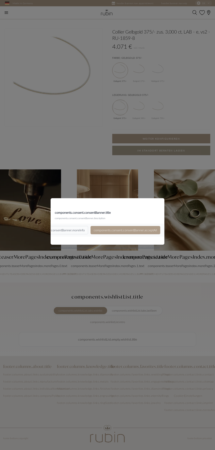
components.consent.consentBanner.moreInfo (53, 230)
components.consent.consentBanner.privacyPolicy (77, 247)
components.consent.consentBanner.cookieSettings (132, 247)
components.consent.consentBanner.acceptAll (125, 230)
